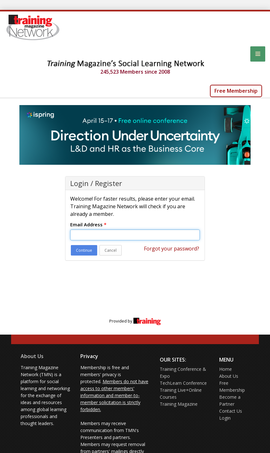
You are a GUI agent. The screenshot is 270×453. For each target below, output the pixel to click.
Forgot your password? (171, 248)
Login (225, 418)
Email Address (88, 224)
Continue (84, 250)
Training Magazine (179, 404)
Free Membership (236, 90)
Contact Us (230, 411)
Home (225, 369)
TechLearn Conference (183, 383)
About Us (32, 356)
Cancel (111, 250)
